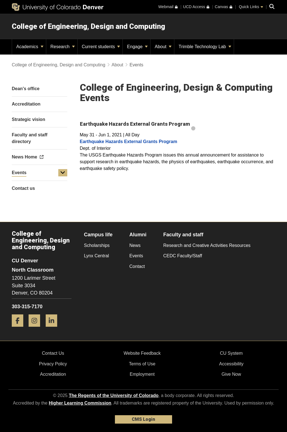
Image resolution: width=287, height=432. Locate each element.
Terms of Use (142, 363)
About (163, 46)
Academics (29, 46)
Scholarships (97, 245)
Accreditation (53, 374)
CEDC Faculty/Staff (182, 255)
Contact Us (53, 353)
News (135, 245)
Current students (101, 46)
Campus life (98, 234)
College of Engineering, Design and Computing (88, 26)
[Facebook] (19, 328)
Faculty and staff (183, 234)
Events (19, 172)
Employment (142, 374)
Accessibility (231, 363)
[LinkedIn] (53, 328)
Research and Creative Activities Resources (207, 245)
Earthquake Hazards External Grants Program (128, 141)
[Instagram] (36, 328)
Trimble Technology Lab (205, 46)
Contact (137, 266)
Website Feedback (142, 353)
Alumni (138, 234)
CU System (231, 353)
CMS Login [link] (143, 419)
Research (62, 46)
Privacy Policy (53, 363)
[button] (62, 172)
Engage (137, 46)
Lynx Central (96, 255)
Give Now (231, 374)
